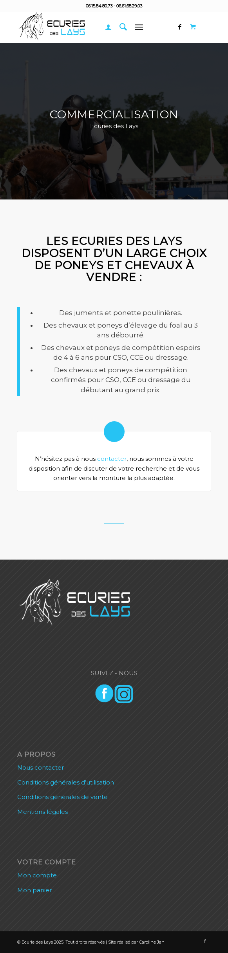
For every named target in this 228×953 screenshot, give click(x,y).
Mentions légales (42, 811)
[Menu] (139, 27)
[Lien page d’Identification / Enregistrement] (105, 27)
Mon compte (37, 875)
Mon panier (34, 890)
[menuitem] (105, 27)
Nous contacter (40, 767)
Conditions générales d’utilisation (65, 782)
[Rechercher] (119, 27)
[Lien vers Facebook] (180, 27)
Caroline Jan (152, 942)
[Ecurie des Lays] (94, 27)
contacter (112, 458)
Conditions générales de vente (62, 797)
